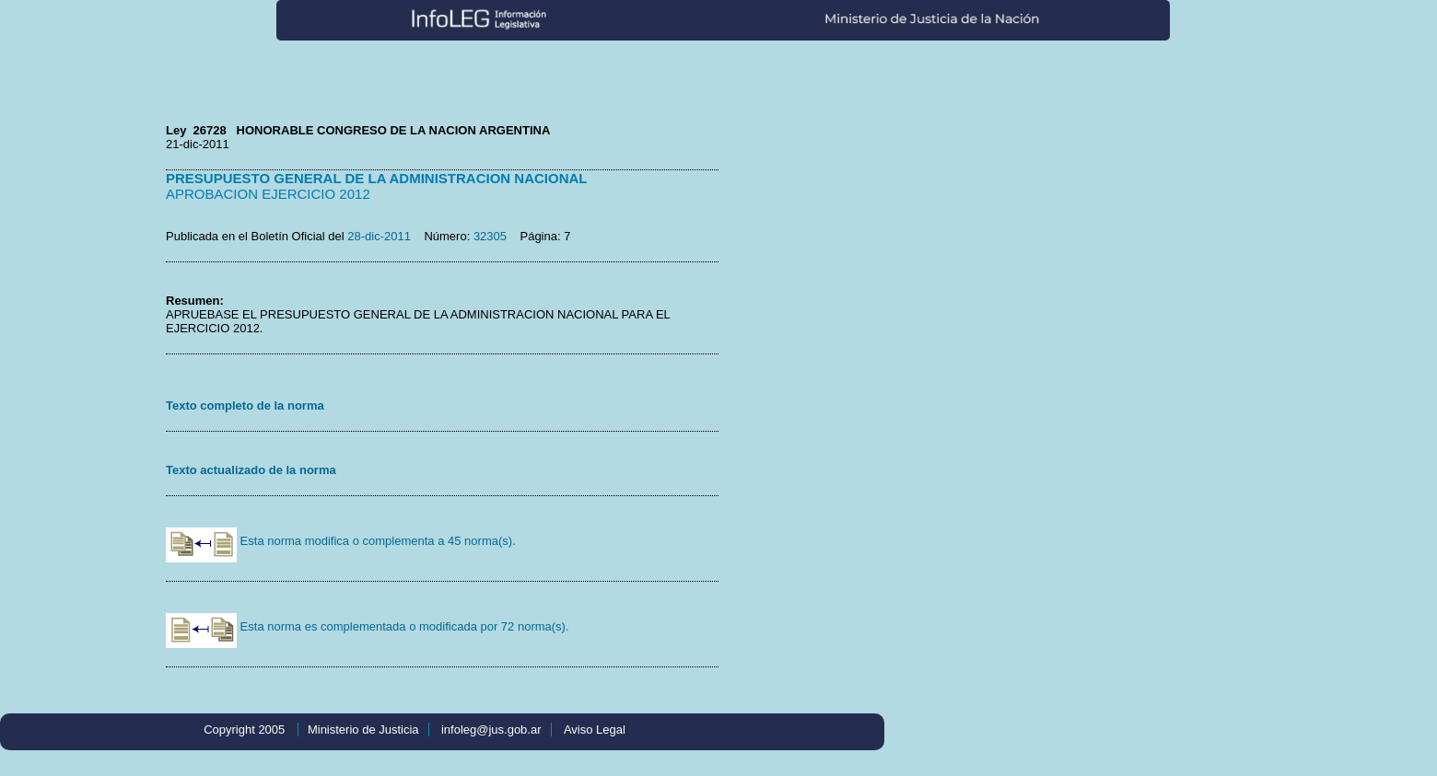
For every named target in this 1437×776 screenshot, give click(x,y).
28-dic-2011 (379, 236)
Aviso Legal (594, 729)
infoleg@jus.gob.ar (491, 729)
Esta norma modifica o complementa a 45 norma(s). (341, 541)
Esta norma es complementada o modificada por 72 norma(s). (367, 626)
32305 (490, 236)
